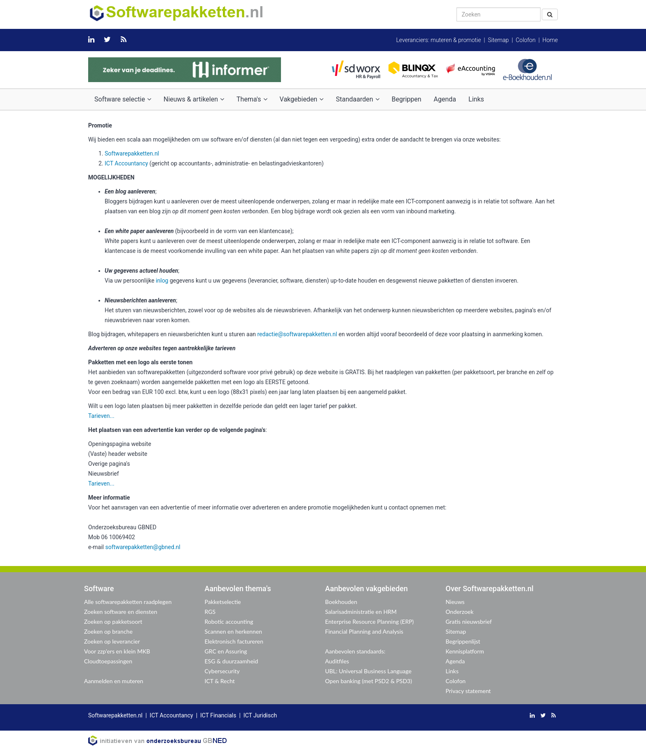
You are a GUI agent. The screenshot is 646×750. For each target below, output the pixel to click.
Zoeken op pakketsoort (113, 621)
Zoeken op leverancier (112, 641)
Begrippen (406, 99)
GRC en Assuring (226, 651)
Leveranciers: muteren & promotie (438, 40)
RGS (210, 611)
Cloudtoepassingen (108, 661)
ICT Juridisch (260, 715)
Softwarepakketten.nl (132, 153)
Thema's (251, 99)
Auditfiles (337, 661)
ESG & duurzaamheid (231, 661)
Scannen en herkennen (233, 631)
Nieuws (455, 601)
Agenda (445, 99)
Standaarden (357, 99)
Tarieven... (101, 416)
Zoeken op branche (108, 631)
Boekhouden (341, 601)
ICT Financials (218, 715)
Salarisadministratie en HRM (361, 611)
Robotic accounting (229, 621)
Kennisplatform (465, 651)
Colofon (526, 40)
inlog (162, 280)
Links (476, 99)
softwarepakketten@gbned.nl (142, 547)
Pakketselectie (223, 601)
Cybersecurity (222, 671)
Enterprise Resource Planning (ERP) (369, 621)
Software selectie (122, 99)
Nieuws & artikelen (194, 99)
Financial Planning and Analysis (364, 631)
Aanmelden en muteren (113, 680)
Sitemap (498, 40)
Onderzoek (460, 611)
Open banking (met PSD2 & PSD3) (368, 680)
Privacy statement (468, 690)
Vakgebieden (302, 99)
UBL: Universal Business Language (368, 671)
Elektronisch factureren (234, 641)
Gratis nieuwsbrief (469, 621)
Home (550, 40)
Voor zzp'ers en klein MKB (117, 651)
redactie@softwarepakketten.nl (297, 334)
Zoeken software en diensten (120, 611)
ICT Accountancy (126, 163)
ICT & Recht (220, 680)
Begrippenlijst (463, 641)
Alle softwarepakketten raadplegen (127, 601)
